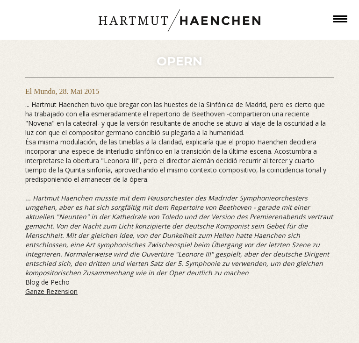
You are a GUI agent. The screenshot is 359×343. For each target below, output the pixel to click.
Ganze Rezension (51, 291)
